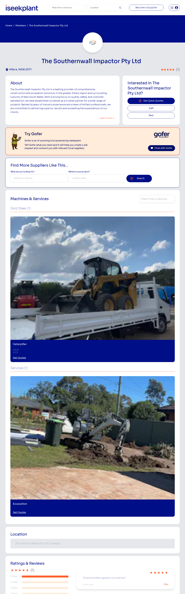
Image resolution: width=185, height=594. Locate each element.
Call (151, 108)
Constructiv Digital (68, 558)
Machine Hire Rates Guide (165, 536)
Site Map (138, 587)
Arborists (127, 549)
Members (20, 25)
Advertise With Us (67, 554)
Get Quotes (19, 258)
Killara (12, 444)
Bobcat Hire (98, 531)
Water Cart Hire (100, 558)
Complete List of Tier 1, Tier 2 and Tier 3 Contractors (166, 548)
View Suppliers (66, 545)
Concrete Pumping (102, 540)
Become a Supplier (146, 7)
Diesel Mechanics (131, 558)
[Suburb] (105, 8)
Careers (63, 571)
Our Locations (66, 549)
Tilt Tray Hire (99, 567)
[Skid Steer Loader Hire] (157, 485)
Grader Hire (98, 563)
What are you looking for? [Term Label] (23, 172)
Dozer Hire (98, 549)
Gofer (62, 567)
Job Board (158, 531)
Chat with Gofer (161, 148)
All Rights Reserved (121, 587)
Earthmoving (129, 536)
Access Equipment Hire (104, 536)
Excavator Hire (100, 554)
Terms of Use (47, 587)
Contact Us (64, 576)
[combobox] (39, 178)
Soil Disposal (129, 571)
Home (8, 25)
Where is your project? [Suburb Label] (79, 172)
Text (151, 115)
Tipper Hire (128, 545)
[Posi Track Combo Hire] (70, 485)
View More (92, 509)
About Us (63, 536)
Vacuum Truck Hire (131, 563)
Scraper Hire (129, 540)
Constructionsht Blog (163, 566)
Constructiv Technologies (71, 563)
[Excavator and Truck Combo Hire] (114, 485)
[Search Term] (67, 8)
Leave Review (40, 410)
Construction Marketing (164, 554)
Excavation (98, 571)
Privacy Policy (64, 587)
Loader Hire (128, 531)
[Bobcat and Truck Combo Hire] (27, 485)
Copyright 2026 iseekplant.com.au (91, 587)
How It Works (65, 540)
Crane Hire (98, 545)
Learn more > (107, 118)
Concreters (128, 554)
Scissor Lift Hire (130, 567)
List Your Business (22, 555)
